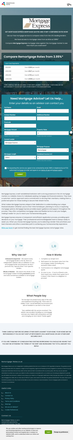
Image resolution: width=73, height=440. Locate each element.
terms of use (45, 170)
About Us (8, 393)
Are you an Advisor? (11, 407)
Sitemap (8, 404)
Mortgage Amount (10, 130)
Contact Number (9, 115)
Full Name (7, 107)
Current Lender (9, 139)
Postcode (7, 122)
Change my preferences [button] (61, 432)
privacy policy (57, 170)
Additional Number (43, 115)
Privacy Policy (9, 398)
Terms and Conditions (12, 401)
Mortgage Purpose (43, 147)
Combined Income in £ (44, 154)
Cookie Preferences (11, 410)
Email (39, 107)
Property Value (42, 130)
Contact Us (9, 396)
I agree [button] (48, 432)
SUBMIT (20, 174)
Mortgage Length (10, 154)
